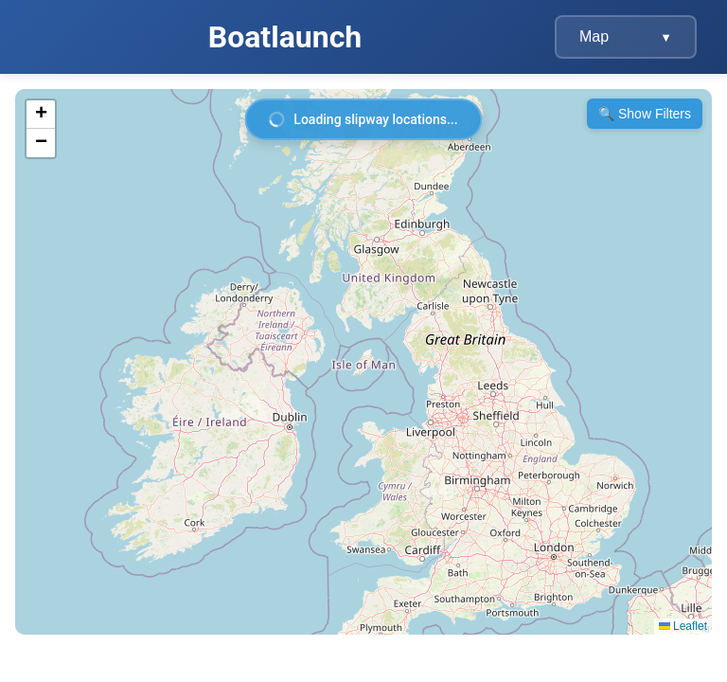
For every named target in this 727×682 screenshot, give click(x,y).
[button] (41, 114)
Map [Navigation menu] (625, 36)
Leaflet (683, 626)
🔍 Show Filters (644, 113)
